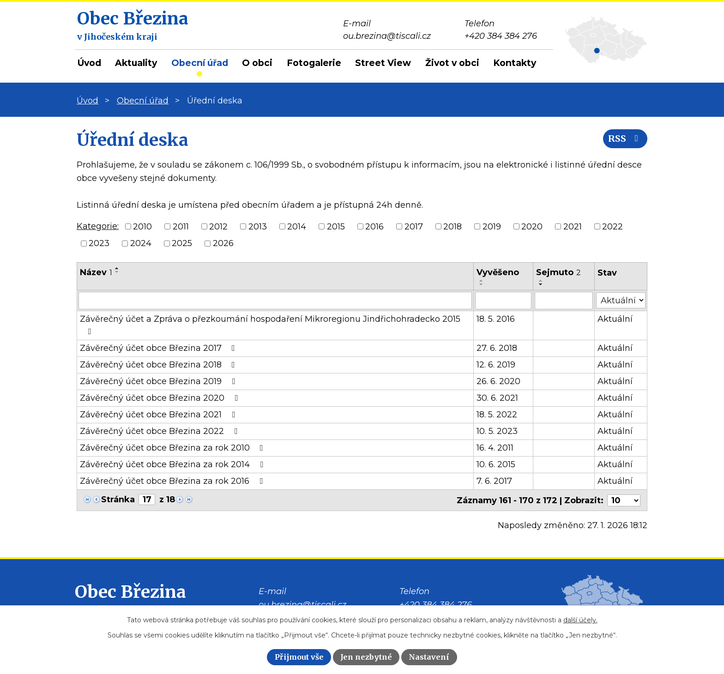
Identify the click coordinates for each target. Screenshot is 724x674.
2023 (99, 243)
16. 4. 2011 (495, 448)
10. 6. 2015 (496, 464)
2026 (223, 243)
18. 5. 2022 (497, 414)
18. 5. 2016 (496, 319)
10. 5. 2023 (497, 431)
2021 (572, 226)
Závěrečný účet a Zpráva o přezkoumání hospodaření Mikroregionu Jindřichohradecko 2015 (270, 325)
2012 (218, 226)
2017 (413, 226)
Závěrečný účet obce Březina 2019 (159, 381)
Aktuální (615, 319)
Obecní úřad (199, 63)
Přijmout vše (299, 657)
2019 (492, 226)
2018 (452, 226)
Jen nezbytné (366, 657)
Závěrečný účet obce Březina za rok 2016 (173, 481)
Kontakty (514, 63)
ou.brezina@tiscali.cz (302, 604)
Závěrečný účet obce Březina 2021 (159, 414)
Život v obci (452, 63)
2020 (532, 226)
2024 (140, 243)
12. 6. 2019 (496, 365)
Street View (383, 63)
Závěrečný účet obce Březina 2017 (159, 348)
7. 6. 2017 (495, 481)
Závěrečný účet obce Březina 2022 (160, 431)
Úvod (89, 63)
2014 (296, 226)
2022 (612, 226)
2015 (336, 226)
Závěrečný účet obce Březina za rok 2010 (173, 448)
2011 (181, 226)
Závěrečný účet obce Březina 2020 (160, 398)
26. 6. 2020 (499, 381)
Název (96, 272)
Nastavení (429, 657)
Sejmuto (558, 272)
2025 (182, 243)
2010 (142, 226)
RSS (625, 139)
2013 (257, 226)
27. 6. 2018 (497, 348)
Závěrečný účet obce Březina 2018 (159, 365)
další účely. (580, 620)
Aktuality (136, 63)
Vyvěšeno (498, 272)
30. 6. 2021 (498, 398)
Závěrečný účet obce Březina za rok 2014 (173, 464)
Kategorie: (98, 226)
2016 (374, 226)
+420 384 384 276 (435, 604)
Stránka (118, 499)
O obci (257, 63)
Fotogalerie (314, 63)
